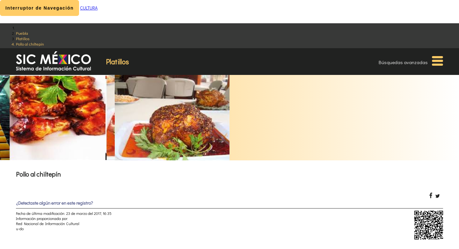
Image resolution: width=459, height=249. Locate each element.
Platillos (22, 38)
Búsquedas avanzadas (403, 62)
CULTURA (89, 8)
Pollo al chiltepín (30, 44)
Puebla (22, 33)
